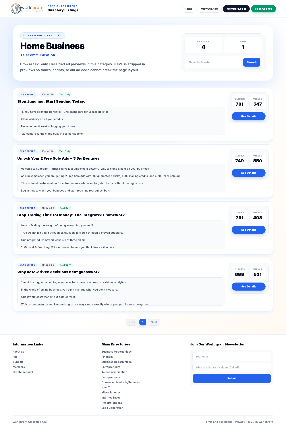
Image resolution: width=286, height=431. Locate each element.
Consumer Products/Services (121, 382)
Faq (15, 356)
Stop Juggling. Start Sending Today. (51, 101)
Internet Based (111, 397)
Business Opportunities (117, 351)
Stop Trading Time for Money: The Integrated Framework (71, 215)
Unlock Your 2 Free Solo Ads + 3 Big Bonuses (58, 158)
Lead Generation (112, 407)
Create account (23, 372)
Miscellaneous (111, 392)
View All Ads (209, 8)
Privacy (240, 421)
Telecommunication (114, 372)
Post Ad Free (263, 8)
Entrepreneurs (111, 366)
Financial (107, 356)
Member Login (236, 8)
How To (106, 387)
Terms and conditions (218, 421)
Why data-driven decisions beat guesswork (58, 272)
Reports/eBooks (112, 402)
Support (18, 361)
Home (188, 8)
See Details (248, 116)
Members (19, 366)
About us (18, 351)
